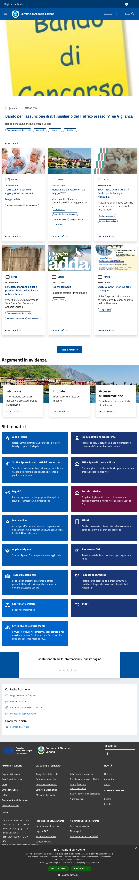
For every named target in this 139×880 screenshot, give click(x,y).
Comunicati (109, 779)
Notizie (11, 179)
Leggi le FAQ (42, 831)
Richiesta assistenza (46, 836)
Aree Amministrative (12, 779)
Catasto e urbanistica (46, 789)
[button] (69, 875)
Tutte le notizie (69, 349)
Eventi (107, 804)
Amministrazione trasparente (84, 820)
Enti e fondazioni (10, 789)
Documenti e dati (10, 805)
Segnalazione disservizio (48, 826)
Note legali (75, 831)
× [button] (136, 848)
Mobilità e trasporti (45, 795)
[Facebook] (116, 14)
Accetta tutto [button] (58, 868)
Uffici (4, 784)
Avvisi (13, 108)
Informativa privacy (79, 826)
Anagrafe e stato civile (47, 774)
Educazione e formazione (82, 774)
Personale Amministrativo (14, 800)
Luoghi (107, 799)
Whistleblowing (43, 841)
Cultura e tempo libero (47, 779)
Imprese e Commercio (46, 784)
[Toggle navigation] (6, 13)
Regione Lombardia (13, 4)
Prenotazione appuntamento (50, 820)
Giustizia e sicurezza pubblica (84, 779)
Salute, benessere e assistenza (85, 793)
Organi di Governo (11, 774)
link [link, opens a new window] (97, 862)
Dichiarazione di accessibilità (84, 836)
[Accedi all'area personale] (127, 4)
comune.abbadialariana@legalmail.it (20, 845)
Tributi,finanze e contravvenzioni (78, 786)
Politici (5, 795)
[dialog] (69, 862)
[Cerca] (133, 14)
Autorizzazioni (77, 799)
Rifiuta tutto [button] (81, 868)
